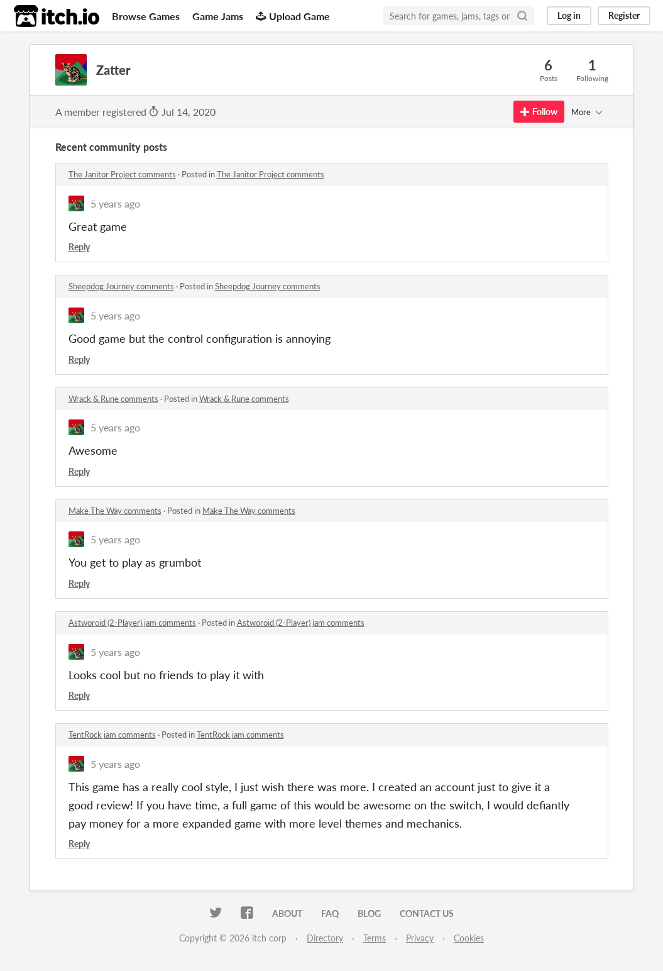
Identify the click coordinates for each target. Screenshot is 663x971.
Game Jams (217, 16)
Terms (374, 938)
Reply (79, 246)
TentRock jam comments (112, 735)
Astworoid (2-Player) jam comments (132, 623)
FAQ (330, 913)
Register (624, 15)
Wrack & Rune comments (113, 399)
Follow (538, 111)
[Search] (522, 15)
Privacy (420, 938)
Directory (325, 938)
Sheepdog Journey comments (121, 286)
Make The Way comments (115, 511)
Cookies (469, 938)
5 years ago (115, 203)
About (287, 913)
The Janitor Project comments (122, 174)
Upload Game (293, 16)
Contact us (427, 913)
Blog (369, 913)
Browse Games (146, 16)
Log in (569, 15)
